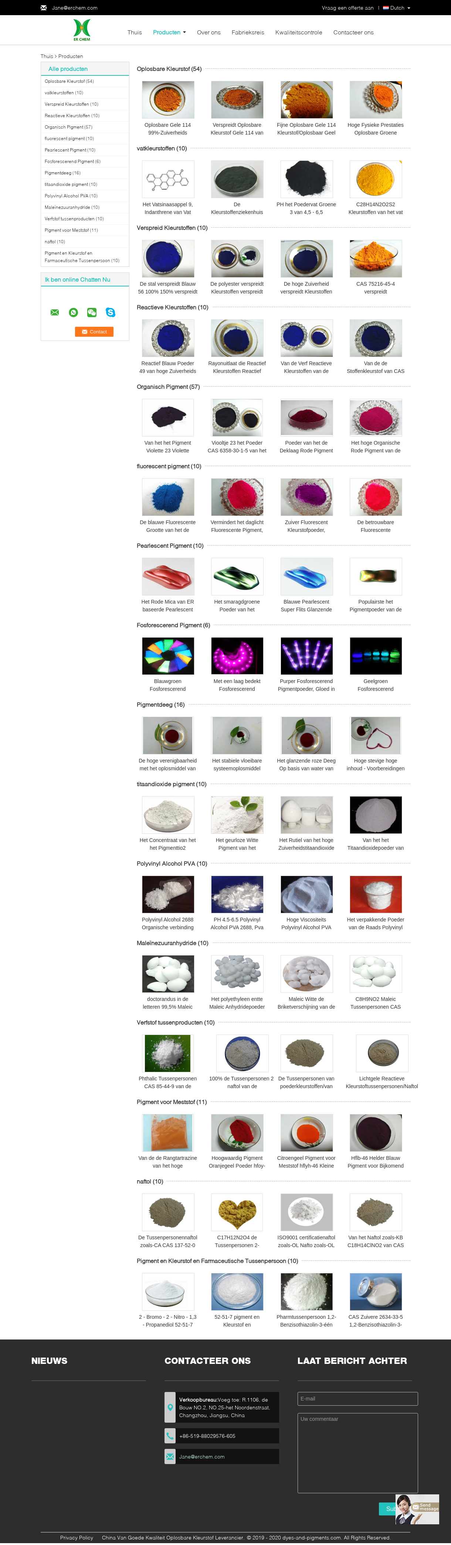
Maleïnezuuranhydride (67, 207)
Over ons (209, 31)
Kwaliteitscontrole (298, 31)
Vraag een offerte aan (348, 7)
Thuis (135, 31)
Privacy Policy (76, 1537)
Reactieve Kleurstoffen (67, 115)
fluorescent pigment (65, 138)
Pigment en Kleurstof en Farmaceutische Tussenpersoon (211, 1260)
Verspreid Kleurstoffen (67, 104)
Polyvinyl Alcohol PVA (66, 195)
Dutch (397, 7)
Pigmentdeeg (58, 173)
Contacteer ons (353, 31)
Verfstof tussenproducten (70, 218)
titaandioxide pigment (66, 184)
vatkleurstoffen (59, 92)
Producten (166, 31)
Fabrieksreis (248, 31)
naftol (50, 241)
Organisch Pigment (64, 127)
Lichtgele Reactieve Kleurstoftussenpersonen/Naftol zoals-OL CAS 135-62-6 (382, 1086)
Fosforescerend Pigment (69, 161)
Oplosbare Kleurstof (65, 81)
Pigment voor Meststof (67, 230)
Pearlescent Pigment (65, 150)
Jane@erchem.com (75, 7)
